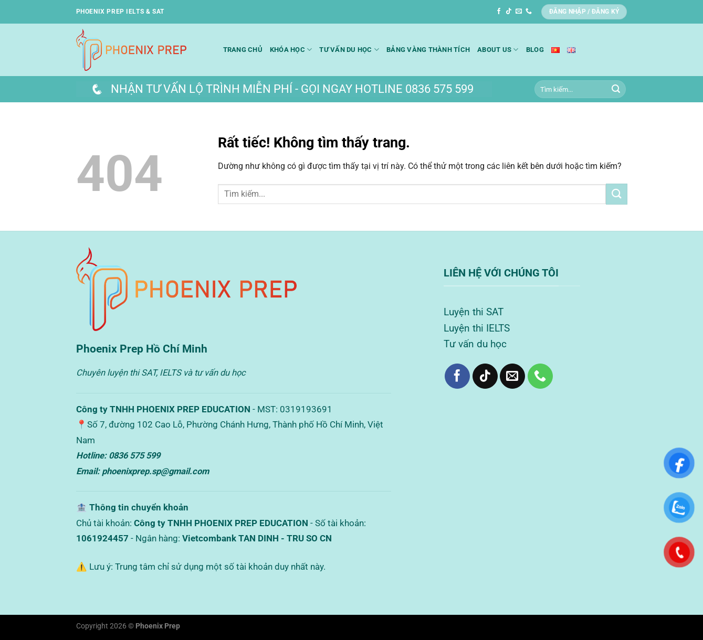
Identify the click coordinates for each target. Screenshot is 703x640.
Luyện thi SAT (473, 312)
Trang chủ (243, 50)
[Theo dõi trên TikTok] (509, 11)
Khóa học (291, 50)
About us (498, 50)
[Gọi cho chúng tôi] (529, 11)
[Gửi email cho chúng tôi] (519, 11)
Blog (535, 50)
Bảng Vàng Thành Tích (428, 50)
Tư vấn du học (349, 50)
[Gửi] (616, 89)
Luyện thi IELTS (477, 328)
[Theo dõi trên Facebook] (499, 11)
